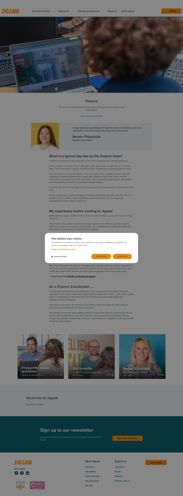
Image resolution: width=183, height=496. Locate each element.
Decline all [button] (101, 256)
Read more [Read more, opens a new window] (92, 245)
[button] (91, 249)
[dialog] (91, 248)
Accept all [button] (122, 256)
